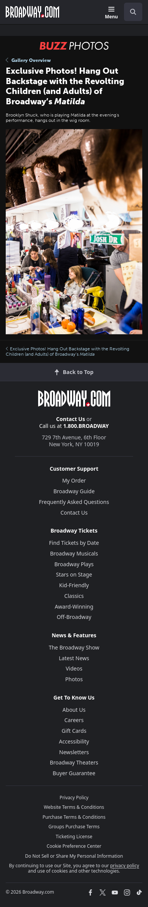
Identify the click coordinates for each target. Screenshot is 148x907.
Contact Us (70, 419)
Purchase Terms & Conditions (73, 817)
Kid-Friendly (74, 585)
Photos (74, 679)
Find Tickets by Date (74, 542)
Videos (74, 668)
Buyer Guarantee (74, 773)
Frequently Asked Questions (74, 501)
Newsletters (74, 752)
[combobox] (130, 12)
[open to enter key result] (133, 12)
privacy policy (124, 865)
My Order (74, 480)
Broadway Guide (74, 491)
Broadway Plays (74, 564)
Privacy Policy (74, 797)
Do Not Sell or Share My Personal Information (74, 856)
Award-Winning (74, 606)
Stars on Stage (74, 574)
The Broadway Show (74, 647)
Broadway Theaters (74, 762)
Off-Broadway (74, 616)
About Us (74, 709)
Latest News (74, 658)
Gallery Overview (28, 60)
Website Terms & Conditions (74, 807)
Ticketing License (74, 836)
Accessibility (74, 741)
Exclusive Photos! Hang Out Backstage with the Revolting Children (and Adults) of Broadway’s (67, 351)
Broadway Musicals (74, 553)
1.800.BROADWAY (86, 425)
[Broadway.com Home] (32, 12)
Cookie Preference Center (74, 846)
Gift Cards (74, 730)
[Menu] (111, 13)
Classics (74, 595)
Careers (74, 720)
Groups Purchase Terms (74, 826)
